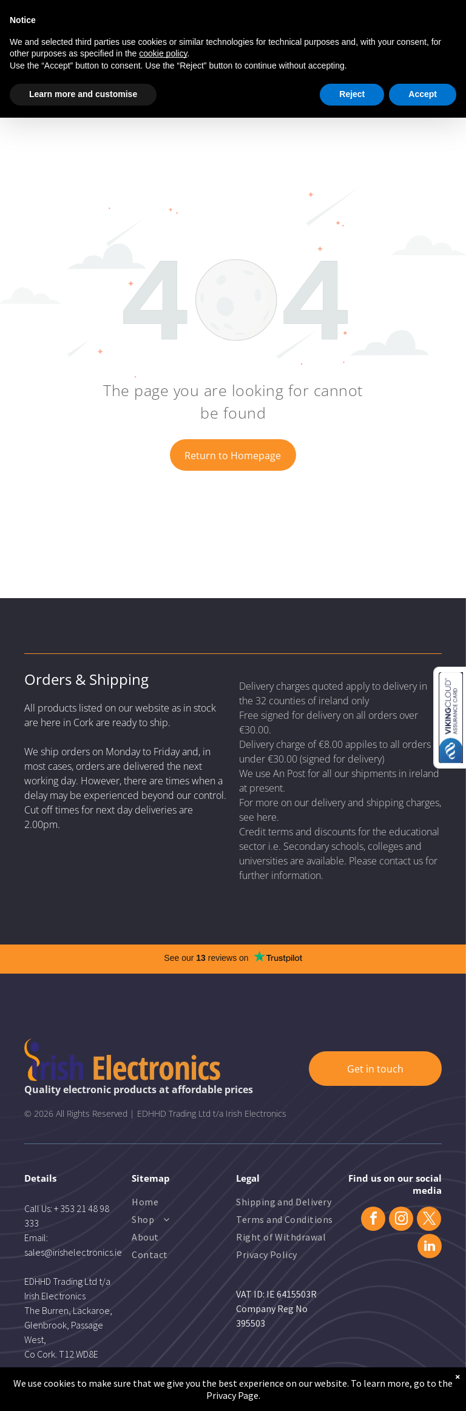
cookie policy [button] (163, 53)
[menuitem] (181, 1203)
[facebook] (373, 1220)
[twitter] (429, 1220)
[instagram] (401, 1220)
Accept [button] (422, 94)
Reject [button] (352, 94)
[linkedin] (429, 1247)
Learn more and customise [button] (83, 94)
